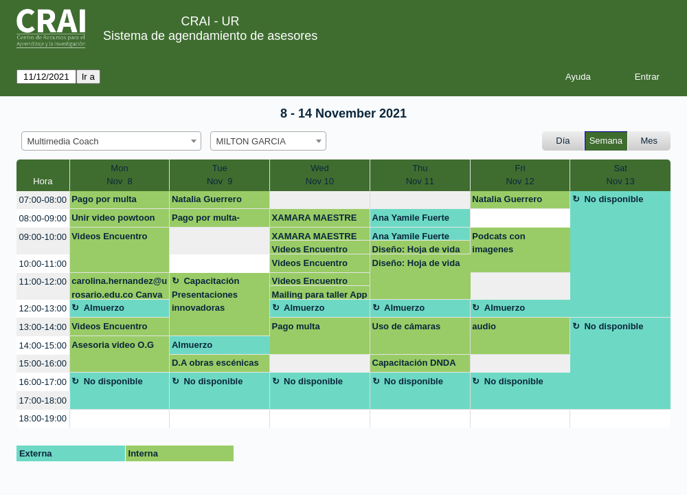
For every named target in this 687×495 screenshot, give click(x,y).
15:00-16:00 (43, 363)
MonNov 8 (119, 175)
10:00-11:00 (43, 263)
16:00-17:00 (43, 382)
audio (484, 326)
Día (563, 140)
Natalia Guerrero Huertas (207, 201)
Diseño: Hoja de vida (416, 249)
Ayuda (578, 77)
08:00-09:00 (43, 218)
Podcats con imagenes (498, 243)
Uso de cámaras (406, 326)
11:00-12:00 (43, 281)
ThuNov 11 (420, 175)
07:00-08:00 (43, 200)
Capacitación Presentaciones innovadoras (205, 294)
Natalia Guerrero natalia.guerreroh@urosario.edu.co (517, 201)
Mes (649, 140)
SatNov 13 (621, 175)
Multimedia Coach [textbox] (63, 141)
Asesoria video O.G (112, 345)
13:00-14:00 (43, 327)
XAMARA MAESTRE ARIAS (314, 220)
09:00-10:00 (43, 237)
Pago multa (296, 326)
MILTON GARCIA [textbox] (251, 141)
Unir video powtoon (113, 217)
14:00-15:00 (43, 345)
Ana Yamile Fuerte (410, 217)
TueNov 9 (220, 175)
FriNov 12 (520, 175)
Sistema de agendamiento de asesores (210, 36)
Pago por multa (104, 199)
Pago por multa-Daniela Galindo (206, 220)
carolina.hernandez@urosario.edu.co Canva (119, 287)
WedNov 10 (320, 175)
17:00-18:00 (43, 400)
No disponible (613, 199)
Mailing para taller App (320, 294)
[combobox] (111, 141)
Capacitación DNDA (414, 363)
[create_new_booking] (320, 200)
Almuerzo (104, 307)
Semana (605, 140)
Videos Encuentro (109, 236)
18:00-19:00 (43, 418)
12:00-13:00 (43, 308)
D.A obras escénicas (215, 363)
